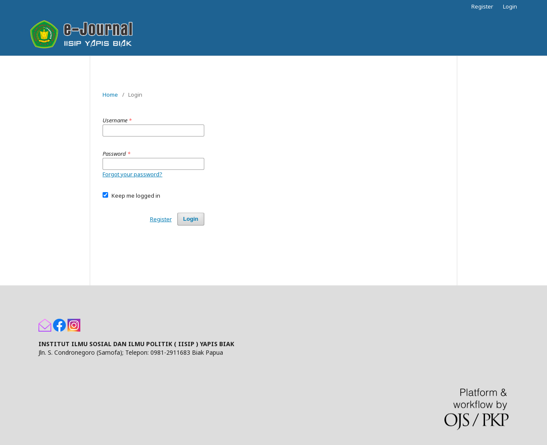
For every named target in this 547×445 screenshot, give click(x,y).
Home (110, 94)
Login (510, 6)
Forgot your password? (132, 174)
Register (482, 6)
